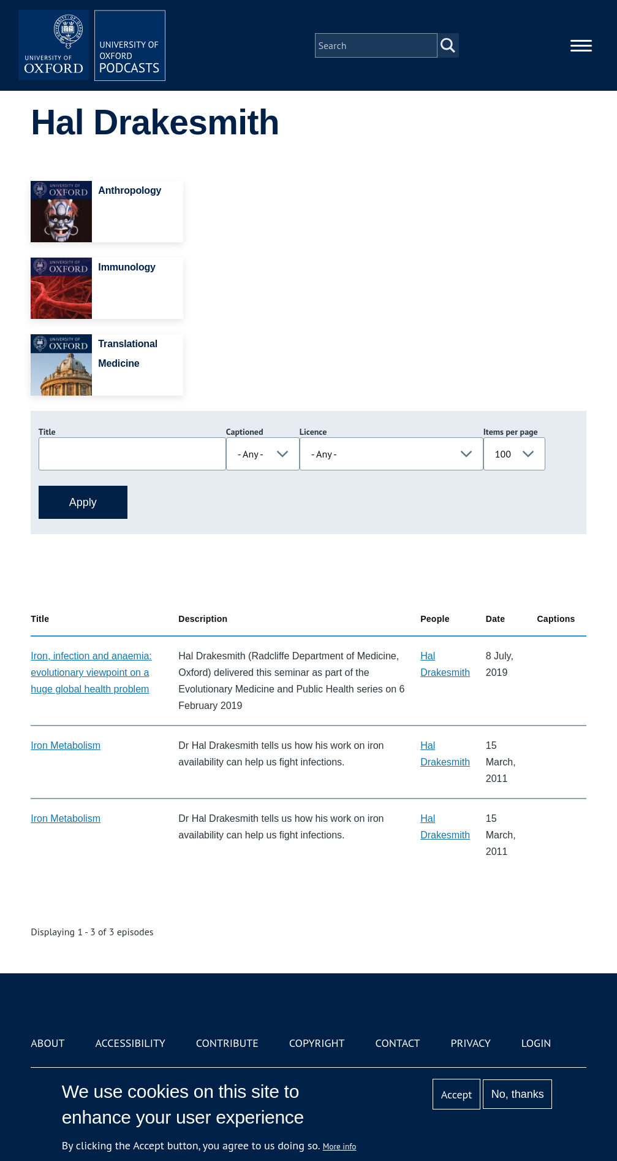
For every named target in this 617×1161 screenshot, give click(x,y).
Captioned (244, 431)
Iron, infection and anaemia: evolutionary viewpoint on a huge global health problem (91, 672)
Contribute (227, 1043)
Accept (456, 1094)
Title (47, 431)
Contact (398, 1043)
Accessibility (130, 1043)
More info (340, 1146)
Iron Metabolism (65, 745)
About (47, 1043)
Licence (313, 431)
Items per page (510, 431)
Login (536, 1043)
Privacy (470, 1043)
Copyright (317, 1043)
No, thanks (517, 1094)
